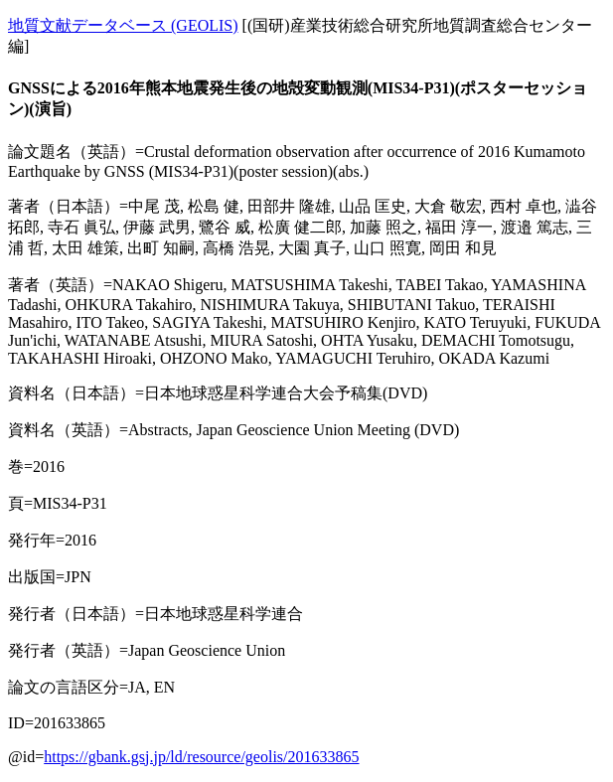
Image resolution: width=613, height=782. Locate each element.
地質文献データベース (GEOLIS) (123, 25)
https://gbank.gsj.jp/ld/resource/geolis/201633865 (201, 756)
